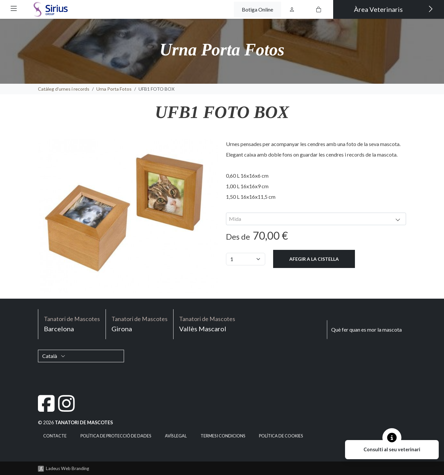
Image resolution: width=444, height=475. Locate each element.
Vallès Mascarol (207, 323)
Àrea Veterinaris (393, 9)
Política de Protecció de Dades (115, 435)
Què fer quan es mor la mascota (366, 329)
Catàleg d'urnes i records (63, 89)
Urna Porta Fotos (114, 89)
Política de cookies (281, 435)
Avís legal (176, 435)
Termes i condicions (223, 435)
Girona (139, 323)
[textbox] (316, 219)
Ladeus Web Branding (67, 468)
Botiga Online (257, 9)
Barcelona (72, 323)
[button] (13, 8)
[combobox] (316, 219)
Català (53, 356)
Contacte (55, 435)
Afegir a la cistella (314, 259)
